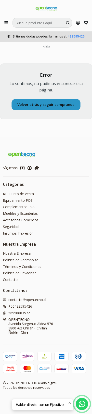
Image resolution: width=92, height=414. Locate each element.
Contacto (10, 279)
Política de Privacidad (20, 273)
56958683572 (16, 313)
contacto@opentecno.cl (24, 299)
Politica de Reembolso (21, 260)
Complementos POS (19, 206)
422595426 (76, 36)
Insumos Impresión (18, 233)
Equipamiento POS (18, 200)
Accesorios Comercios (21, 220)
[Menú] (6, 22)
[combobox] (42, 23)
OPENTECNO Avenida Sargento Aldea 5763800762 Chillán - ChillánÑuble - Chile (28, 326)
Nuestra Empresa (17, 253)
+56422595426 (17, 306)
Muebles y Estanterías (20, 213)
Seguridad (11, 226)
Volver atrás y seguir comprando (46, 104)
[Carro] (85, 22)
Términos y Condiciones (22, 266)
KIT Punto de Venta (18, 193)
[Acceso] (78, 22)
